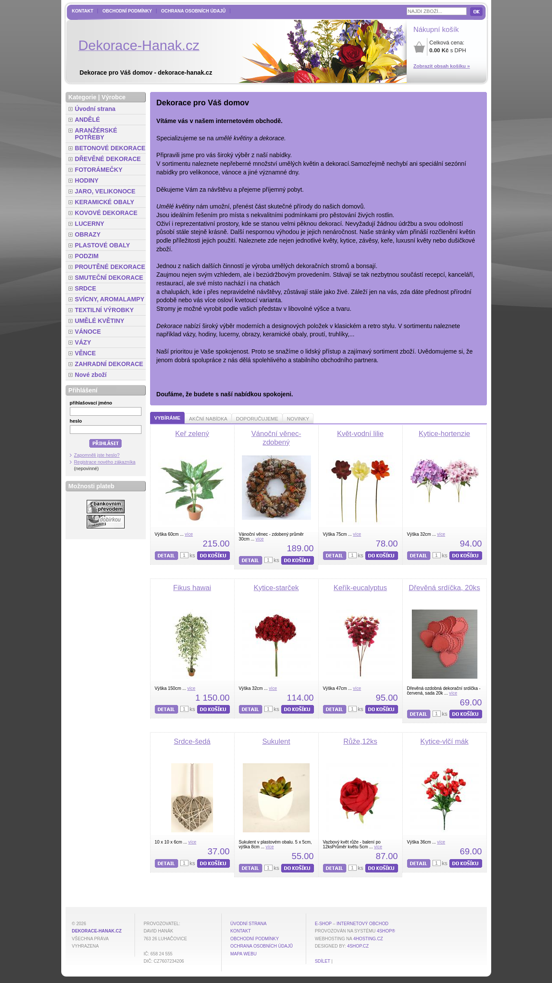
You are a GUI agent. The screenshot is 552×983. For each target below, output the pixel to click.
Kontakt (83, 11)
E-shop (323, 923)
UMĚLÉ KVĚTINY (100, 320)
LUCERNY (89, 223)
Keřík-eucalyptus (360, 588)
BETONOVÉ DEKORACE (110, 148)
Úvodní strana (95, 108)
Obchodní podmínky (127, 11)
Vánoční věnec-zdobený (276, 438)
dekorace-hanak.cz (97, 931)
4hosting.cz (368, 938)
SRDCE (85, 288)
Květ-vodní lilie (360, 434)
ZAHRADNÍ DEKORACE (109, 363)
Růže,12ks (360, 741)
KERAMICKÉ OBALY (105, 202)
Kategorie (83, 97)
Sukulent (276, 741)
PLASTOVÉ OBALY (102, 245)
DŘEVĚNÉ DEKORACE (108, 158)
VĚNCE (85, 353)
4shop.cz (358, 946)
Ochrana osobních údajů (193, 11)
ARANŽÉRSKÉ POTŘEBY (96, 134)
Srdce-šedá (192, 741)
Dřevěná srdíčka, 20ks (444, 588)
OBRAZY (88, 234)
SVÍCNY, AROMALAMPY (109, 299)
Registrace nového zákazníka (105, 462)
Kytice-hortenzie (444, 434)
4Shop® (386, 931)
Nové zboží (91, 374)
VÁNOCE (88, 331)
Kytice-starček (276, 588)
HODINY (87, 180)
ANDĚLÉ (87, 119)
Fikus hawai (192, 588)
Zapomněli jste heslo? (97, 455)
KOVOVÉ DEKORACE (106, 212)
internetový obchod (362, 923)
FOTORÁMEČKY (98, 169)
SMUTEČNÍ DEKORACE (109, 277)
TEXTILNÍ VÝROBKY (104, 310)
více (189, 534)
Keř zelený (192, 434)
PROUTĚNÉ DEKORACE (110, 266)
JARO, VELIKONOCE (105, 191)
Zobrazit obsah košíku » (442, 66)
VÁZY (83, 342)
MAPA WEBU (243, 953)
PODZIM (87, 256)
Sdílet (322, 961)
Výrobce (113, 97)
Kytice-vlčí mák (444, 741)
